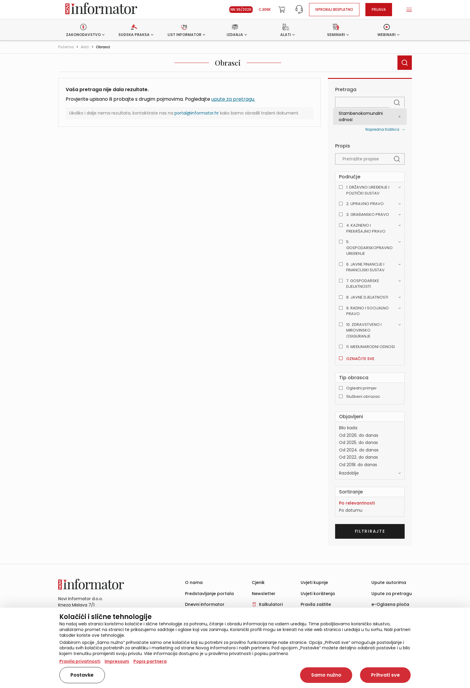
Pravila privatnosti (79, 661)
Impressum (117, 661)
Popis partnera (150, 661)
